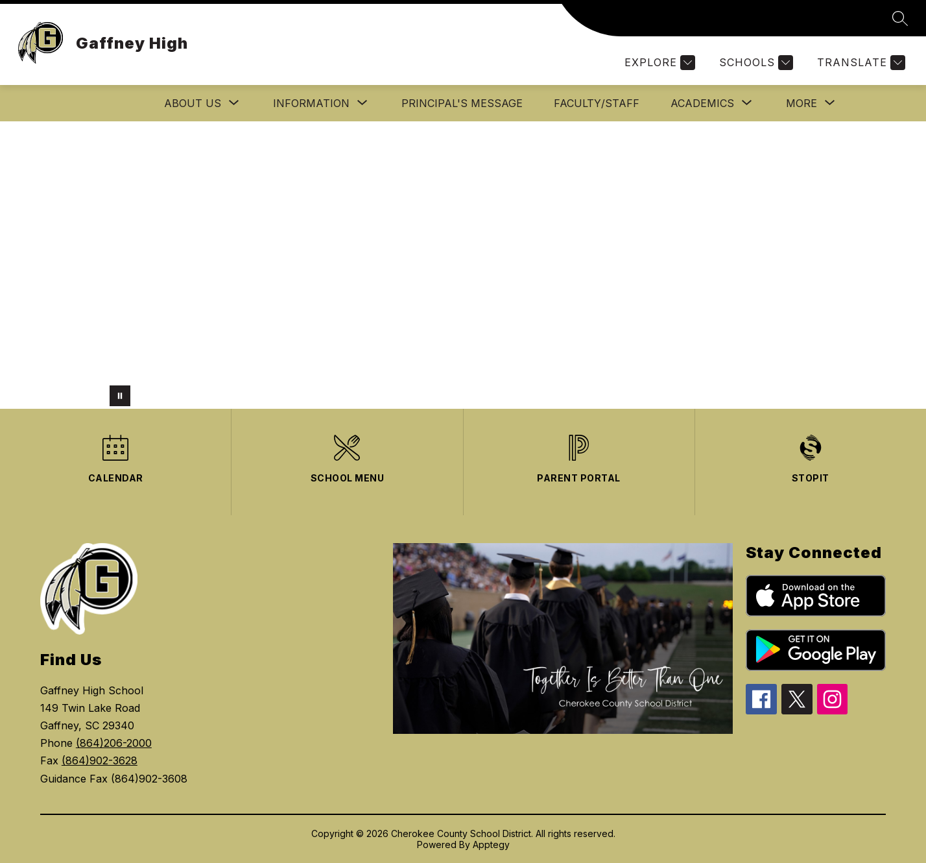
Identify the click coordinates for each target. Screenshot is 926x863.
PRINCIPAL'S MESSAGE (462, 103)
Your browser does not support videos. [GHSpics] (463, 265)
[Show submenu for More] (801, 103)
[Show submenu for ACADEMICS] (702, 103)
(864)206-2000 (114, 742)
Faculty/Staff (596, 103)
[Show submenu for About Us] (192, 103)
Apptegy (491, 844)
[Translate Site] (859, 63)
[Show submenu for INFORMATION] (311, 103)
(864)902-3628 (99, 760)
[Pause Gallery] (120, 395)
